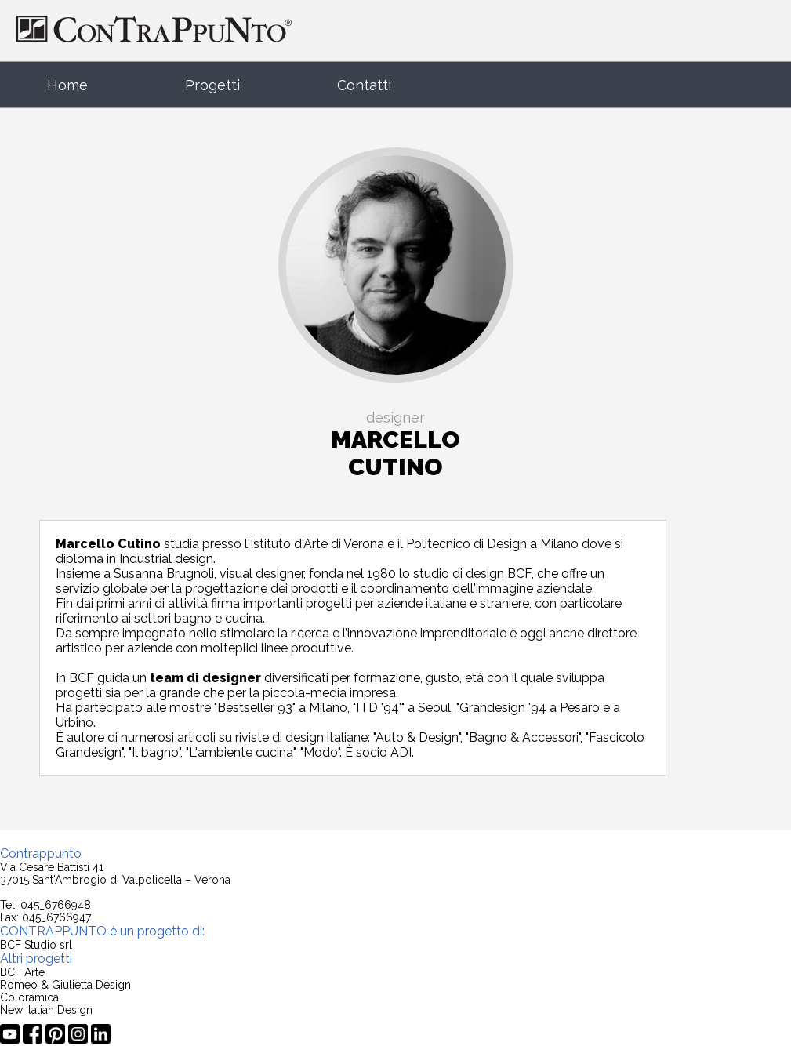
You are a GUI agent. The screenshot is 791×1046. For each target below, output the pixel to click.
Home (67, 85)
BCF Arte (22, 972)
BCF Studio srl (36, 945)
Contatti (364, 85)
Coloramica (29, 997)
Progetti (212, 85)
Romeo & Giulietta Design (65, 985)
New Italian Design (46, 1010)
